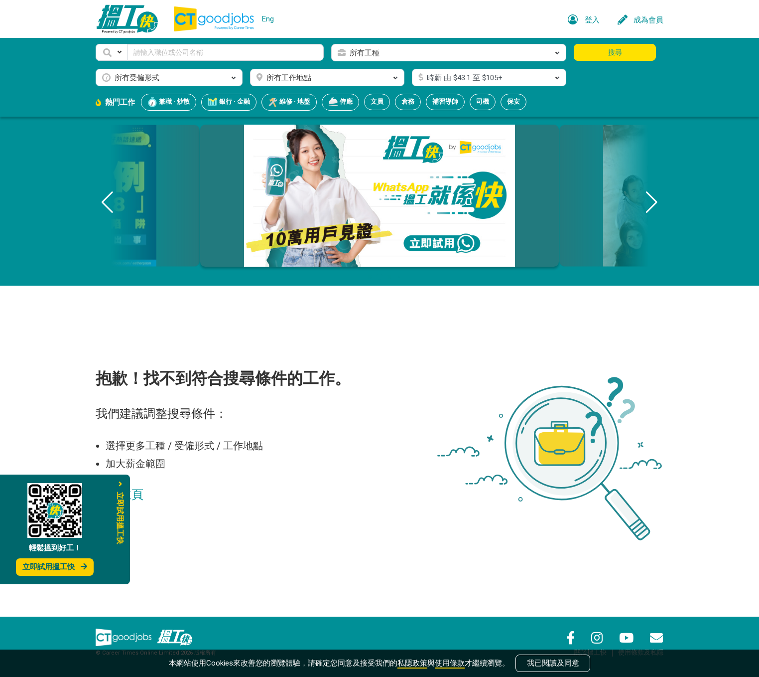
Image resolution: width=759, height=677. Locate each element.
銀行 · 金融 (229, 102)
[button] (111, 52)
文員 (377, 101)
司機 (482, 101)
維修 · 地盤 (289, 102)
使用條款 (450, 663)
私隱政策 (412, 663)
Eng (268, 18)
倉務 (407, 101)
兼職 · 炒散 (168, 102)
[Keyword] (225, 52)
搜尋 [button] (615, 52)
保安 (513, 101)
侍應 (340, 102)
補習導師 (445, 101)
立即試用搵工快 (54, 566)
